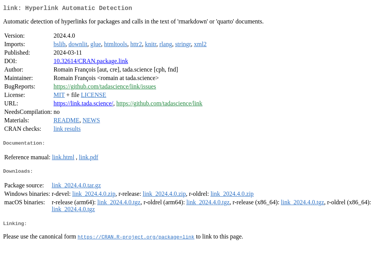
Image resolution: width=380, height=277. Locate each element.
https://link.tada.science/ (83, 105)
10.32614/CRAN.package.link (90, 62)
